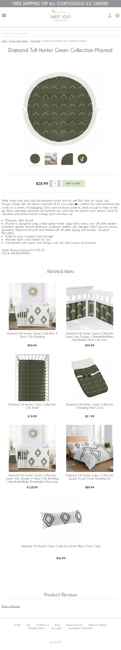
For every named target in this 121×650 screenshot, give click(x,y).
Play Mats (35, 41)
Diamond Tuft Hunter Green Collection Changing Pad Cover (89, 406)
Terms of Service (98, 625)
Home (4, 41)
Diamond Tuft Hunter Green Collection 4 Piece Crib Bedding (32, 335)
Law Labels (56, 628)
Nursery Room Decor (18, 41)
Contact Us (42, 625)
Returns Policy (37, 628)
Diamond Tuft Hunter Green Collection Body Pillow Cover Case (61, 546)
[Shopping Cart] (117, 15)
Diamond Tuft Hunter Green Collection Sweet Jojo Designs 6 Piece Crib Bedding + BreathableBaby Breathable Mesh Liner (32, 478)
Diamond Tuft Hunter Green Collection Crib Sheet (32, 406)
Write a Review (11, 606)
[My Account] (110, 15)
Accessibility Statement (80, 628)
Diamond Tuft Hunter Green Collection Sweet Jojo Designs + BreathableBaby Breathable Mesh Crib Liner (90, 336)
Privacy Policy (74, 625)
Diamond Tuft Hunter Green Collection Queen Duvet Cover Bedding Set (89, 477)
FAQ (28, 625)
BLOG (57, 625)
